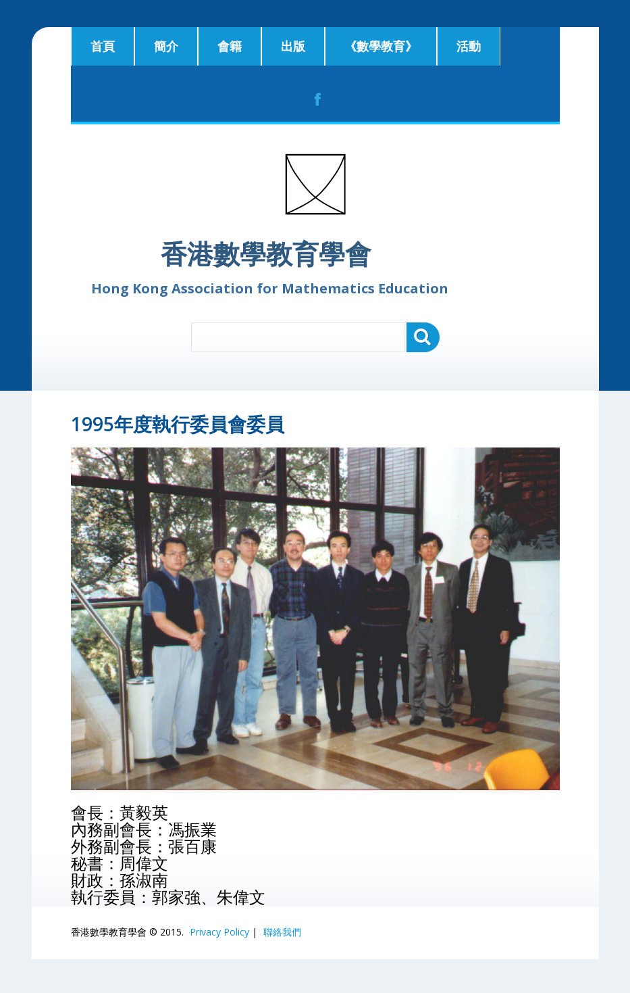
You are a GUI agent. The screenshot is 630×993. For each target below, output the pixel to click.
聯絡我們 (282, 931)
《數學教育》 (380, 46)
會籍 (229, 46)
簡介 (166, 46)
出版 (293, 46)
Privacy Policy (219, 931)
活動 (468, 46)
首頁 (102, 46)
